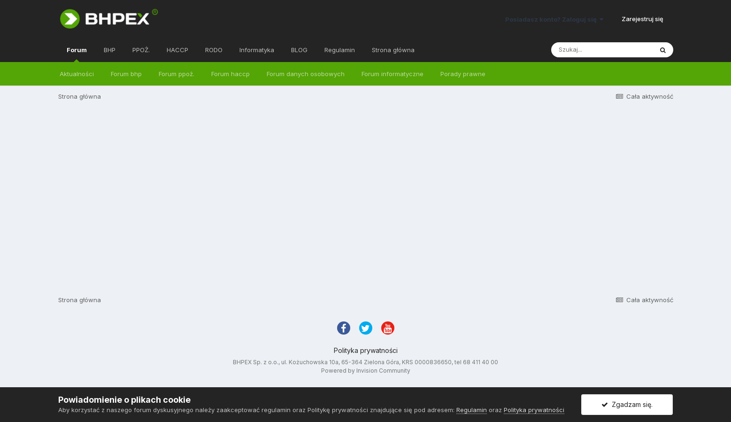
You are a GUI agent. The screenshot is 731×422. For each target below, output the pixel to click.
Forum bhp (126, 74)
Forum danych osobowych (306, 74)
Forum (77, 54)
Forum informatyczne (392, 74)
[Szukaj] (602, 49)
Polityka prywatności (366, 350)
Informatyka (256, 50)
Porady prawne (462, 74)
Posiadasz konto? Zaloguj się (554, 19)
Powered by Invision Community (365, 370)
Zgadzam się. (627, 404)
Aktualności (77, 74)
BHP (109, 50)
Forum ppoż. (176, 74)
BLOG (299, 50)
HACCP (177, 50)
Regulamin (339, 50)
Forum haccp (230, 74)
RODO (214, 50)
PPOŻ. (141, 50)
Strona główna (393, 50)
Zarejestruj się (642, 19)
